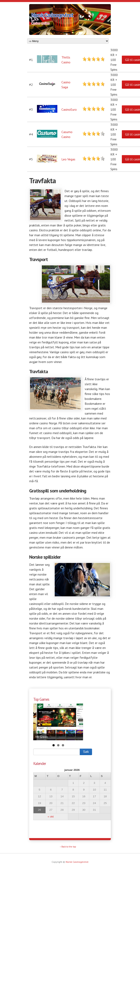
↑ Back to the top (68, 846)
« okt (51, 816)
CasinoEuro (69, 109)
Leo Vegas (68, 159)
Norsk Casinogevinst (52, 15)
